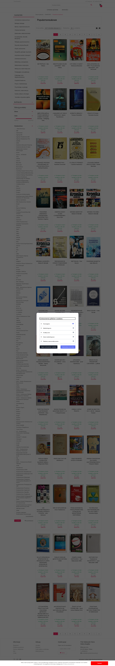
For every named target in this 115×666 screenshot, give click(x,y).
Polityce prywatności (69, 664)
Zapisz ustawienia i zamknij (48, 347)
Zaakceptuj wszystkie (68, 347)
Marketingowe (47, 328)
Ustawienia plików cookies (51, 318)
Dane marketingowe (48, 337)
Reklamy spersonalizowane (50, 341)
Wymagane (46, 324)
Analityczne (46, 332)
